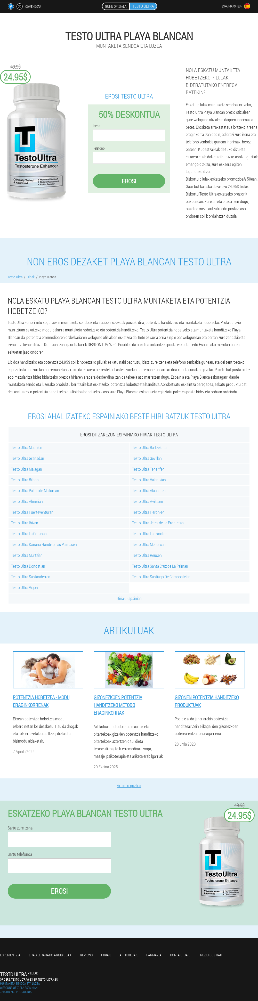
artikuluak (128, 955)
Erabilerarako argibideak (50, 955)
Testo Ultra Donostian (28, 566)
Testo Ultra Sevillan (147, 458)
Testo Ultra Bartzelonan (150, 447)
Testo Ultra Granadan (27, 458)
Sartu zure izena (20, 828)
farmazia (154, 955)
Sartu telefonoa (20, 854)
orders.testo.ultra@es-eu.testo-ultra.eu (29, 979)
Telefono (99, 148)
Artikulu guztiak (129, 785)
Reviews (86, 955)
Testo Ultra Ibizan (24, 522)
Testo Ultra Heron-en (148, 512)
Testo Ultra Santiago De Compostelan (161, 576)
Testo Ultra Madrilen (26, 447)
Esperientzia (10, 955)
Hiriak (106, 955)
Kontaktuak (180, 955)
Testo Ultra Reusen (147, 555)
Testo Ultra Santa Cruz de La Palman (160, 566)
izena (96, 126)
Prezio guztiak (210, 955)
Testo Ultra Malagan (26, 469)
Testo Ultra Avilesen (147, 501)
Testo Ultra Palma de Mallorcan (35, 490)
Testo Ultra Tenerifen (148, 469)
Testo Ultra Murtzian (27, 555)
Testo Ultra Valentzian (149, 479)
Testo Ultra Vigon (24, 587)
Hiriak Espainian (129, 598)
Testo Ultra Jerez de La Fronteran (158, 522)
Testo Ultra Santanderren (30, 576)
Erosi (129, 181)
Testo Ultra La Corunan (29, 533)
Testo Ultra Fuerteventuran (32, 512)
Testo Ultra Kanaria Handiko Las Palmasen (44, 544)
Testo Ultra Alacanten (149, 490)
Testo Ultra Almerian (27, 501)
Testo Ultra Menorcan (149, 544)
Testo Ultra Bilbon (25, 479)
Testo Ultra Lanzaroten (149, 533)
